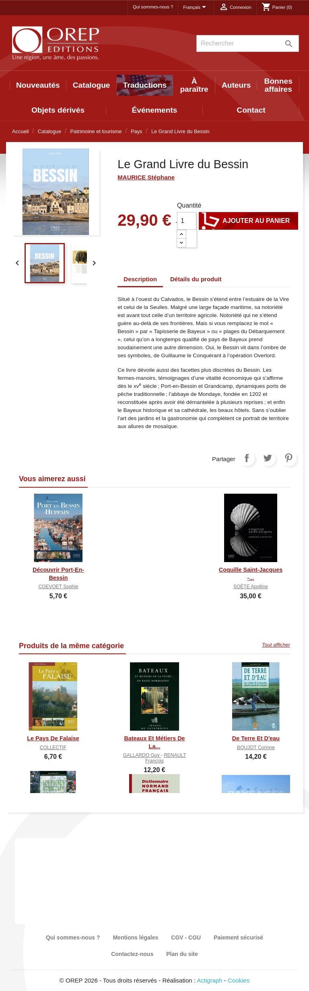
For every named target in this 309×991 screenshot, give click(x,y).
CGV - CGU (186, 937)
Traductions (145, 85)
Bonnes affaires (278, 85)
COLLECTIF (53, 747)
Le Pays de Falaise (53, 738)
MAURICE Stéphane (146, 177)
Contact (251, 110)
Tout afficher (276, 645)
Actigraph (209, 980)
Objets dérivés (57, 110)
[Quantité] (186, 221)
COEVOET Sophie (58, 586)
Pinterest (288, 458)
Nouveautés (38, 85)
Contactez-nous (132, 954)
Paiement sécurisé (238, 937)
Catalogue (91, 85)
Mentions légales (135, 937)
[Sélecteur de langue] (196, 7)
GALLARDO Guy (142, 755)
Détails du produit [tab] (196, 279)
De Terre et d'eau (256, 738)
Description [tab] (140, 279)
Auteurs (236, 85)
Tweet (268, 458)
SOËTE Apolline (250, 586)
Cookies (238, 980)
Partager (247, 458)
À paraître (194, 85)
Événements (154, 110)
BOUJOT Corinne (256, 747)
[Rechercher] (247, 43)
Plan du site (182, 954)
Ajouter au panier (248, 221)
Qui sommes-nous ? (153, 6)
